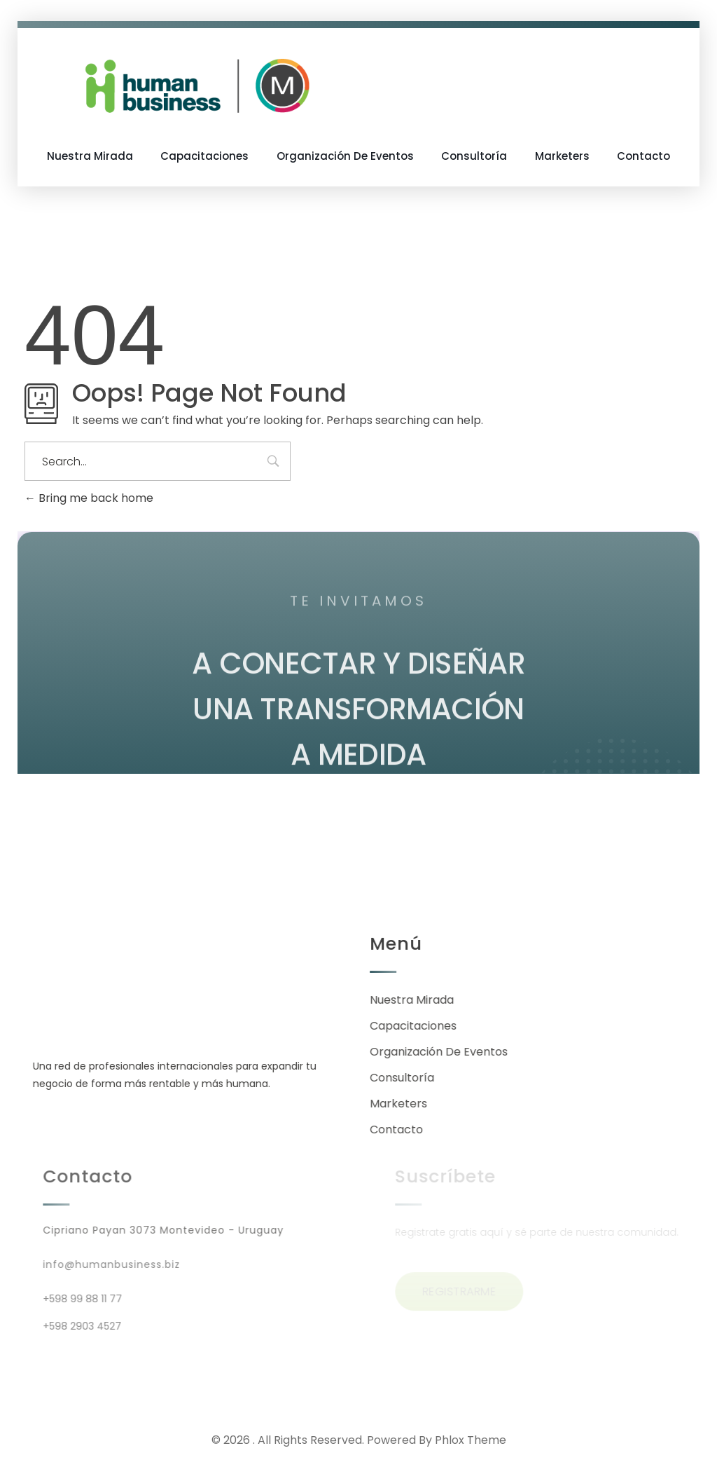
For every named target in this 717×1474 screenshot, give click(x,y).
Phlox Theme (470, 1440)
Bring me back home (89, 498)
